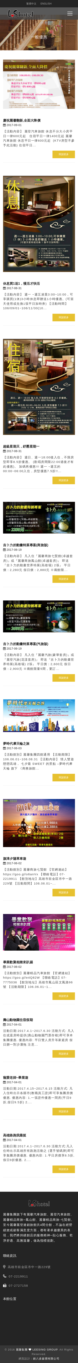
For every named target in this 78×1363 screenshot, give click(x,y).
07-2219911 (18, 1276)
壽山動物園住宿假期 (18, 1020)
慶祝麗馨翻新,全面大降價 (21, 120)
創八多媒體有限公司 (46, 1358)
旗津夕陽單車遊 (14, 858)
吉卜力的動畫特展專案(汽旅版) (25, 644)
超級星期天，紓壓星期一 (21, 446)
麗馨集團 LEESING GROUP (37, 1349)
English (45, 3)
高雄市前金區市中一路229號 (29, 1267)
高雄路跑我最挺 (14, 1135)
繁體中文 (31, 3)
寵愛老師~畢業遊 (15, 1077)
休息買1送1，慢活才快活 (21, 283)
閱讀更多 (64, 154)
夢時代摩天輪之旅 (16, 743)
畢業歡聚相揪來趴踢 (18, 962)
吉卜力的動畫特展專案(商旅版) (25, 545)
